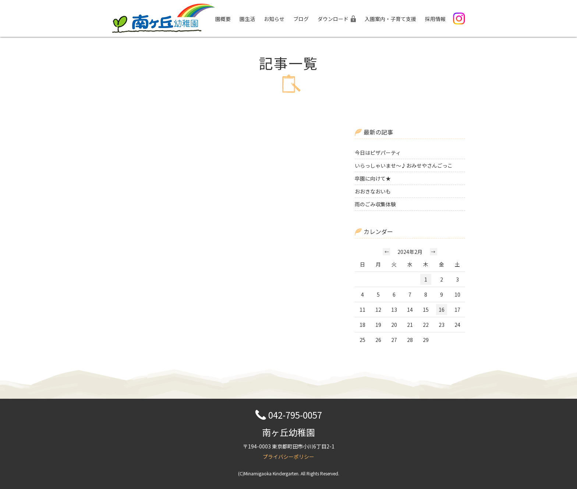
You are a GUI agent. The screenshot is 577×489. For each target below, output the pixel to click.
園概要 (223, 18)
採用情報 (435, 18)
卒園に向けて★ (373, 178)
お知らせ (274, 18)
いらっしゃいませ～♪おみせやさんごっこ (404, 165)
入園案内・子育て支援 (390, 18)
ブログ (301, 18)
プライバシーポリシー (288, 456)
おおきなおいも (373, 191)
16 (442, 309)
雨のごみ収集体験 (375, 204)
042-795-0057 (295, 415)
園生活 (247, 18)
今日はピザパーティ (378, 152)
